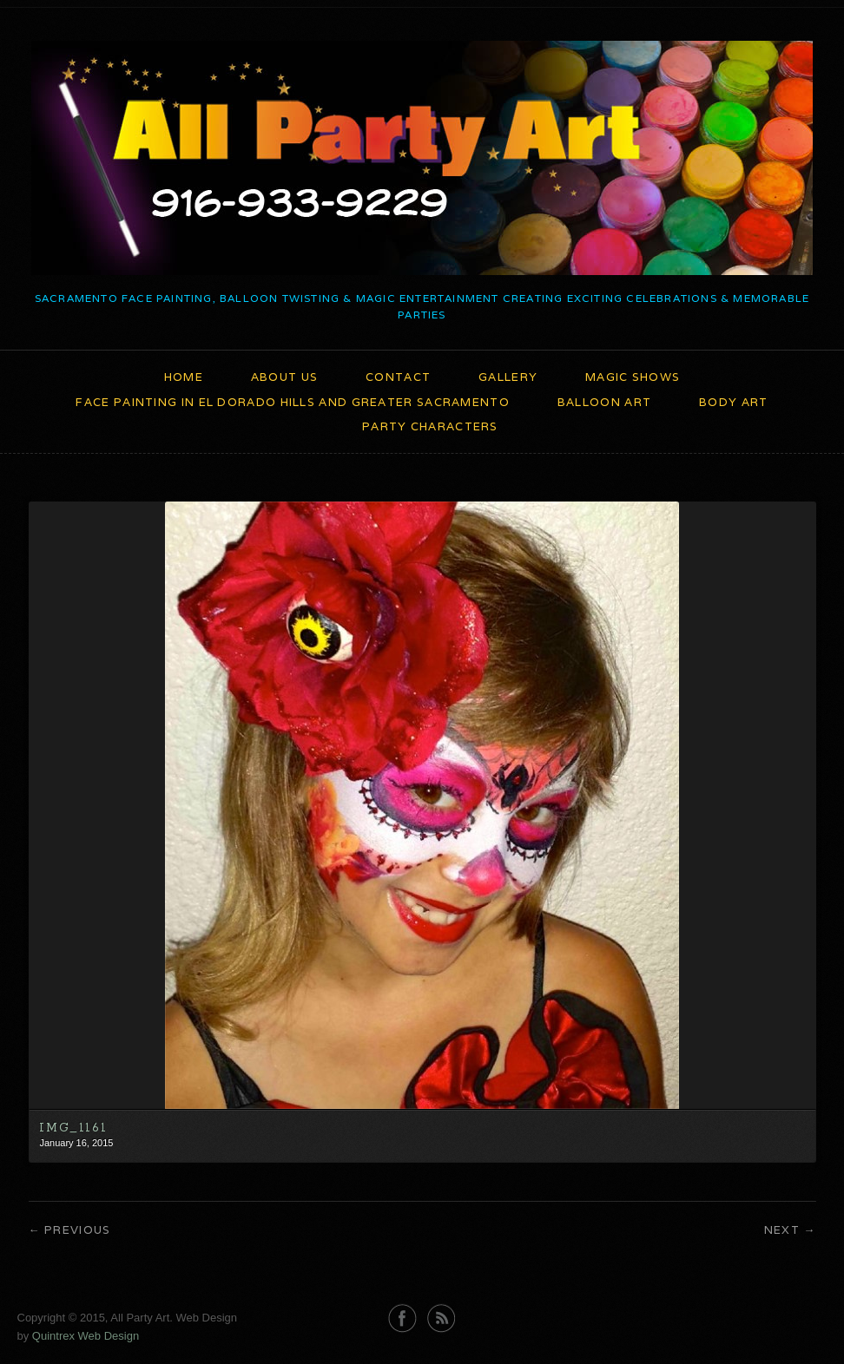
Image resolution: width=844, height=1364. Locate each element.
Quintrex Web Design (85, 1335)
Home (183, 377)
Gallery (507, 377)
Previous (77, 1230)
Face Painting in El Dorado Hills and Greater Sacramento (293, 402)
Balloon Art (604, 402)
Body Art (733, 402)
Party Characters (430, 426)
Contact (398, 377)
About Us (284, 377)
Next (782, 1230)
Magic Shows (632, 377)
